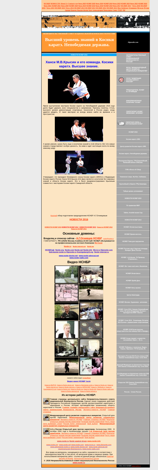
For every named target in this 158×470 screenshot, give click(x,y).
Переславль (107, 10)
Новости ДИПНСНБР (83, 387)
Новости (65, 385)
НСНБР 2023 (125, 3)
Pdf (124, 10)
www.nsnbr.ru (136, 466)
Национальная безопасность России (86, 458)
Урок (90, 10)
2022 (134, 3)
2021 (47, 6)
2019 (82, 6)
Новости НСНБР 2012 (105, 227)
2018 (99, 6)
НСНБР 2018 (108, 6)
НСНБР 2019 (90, 6)
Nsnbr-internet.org (79, 246)
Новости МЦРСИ (50, 385)
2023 (117, 3)
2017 (117, 6)
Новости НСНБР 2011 (79, 229)
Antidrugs (124, 8)
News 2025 (82, 3)
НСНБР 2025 (90, 3)
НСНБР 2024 (108, 3)
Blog (119, 8)
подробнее (87, 378)
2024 (101, 3)
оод (76, 3)
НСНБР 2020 (73, 6)
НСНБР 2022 (142, 3)
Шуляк (85, 10)
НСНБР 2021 (56, 6)
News (98, 3)
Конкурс (74, 10)
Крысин (80, 10)
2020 (65, 6)
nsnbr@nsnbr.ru (108, 238)
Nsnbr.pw (90, 246)
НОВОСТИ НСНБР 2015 (53, 227)
